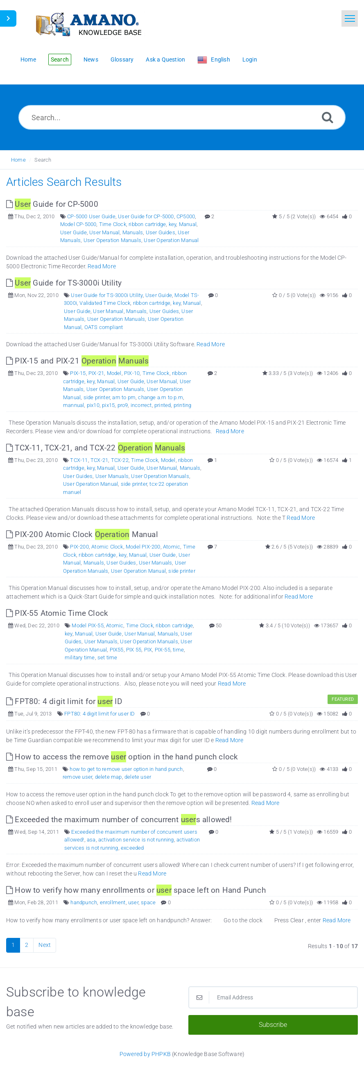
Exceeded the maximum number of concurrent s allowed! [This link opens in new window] (119, 819)
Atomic (171, 547)
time (178, 650)
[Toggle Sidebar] (8, 18)
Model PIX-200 (143, 547)
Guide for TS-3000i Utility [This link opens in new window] (64, 283)
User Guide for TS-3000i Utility (106, 295)
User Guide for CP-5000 (146, 216)
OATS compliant (103, 327)
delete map (108, 777)
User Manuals (112, 476)
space (148, 902)
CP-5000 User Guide (91, 216)
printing (183, 405)
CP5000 (185, 216)
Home (18, 160)
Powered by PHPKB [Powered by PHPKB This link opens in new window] (145, 1054)
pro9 (123, 405)
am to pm (124, 397)
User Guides (160, 232)
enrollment (113, 902)
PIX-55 (162, 650)
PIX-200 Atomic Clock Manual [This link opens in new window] (82, 534)
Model (114, 373)
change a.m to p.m (160, 397)
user (133, 902)
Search (42, 160)
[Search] (327, 117)
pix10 (93, 405)
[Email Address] (273, 997)
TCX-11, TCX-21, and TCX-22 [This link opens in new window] (95, 448)
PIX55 (117, 650)
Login (249, 59)
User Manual (104, 232)
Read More (102, 266)
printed (162, 405)
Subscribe (273, 1025)
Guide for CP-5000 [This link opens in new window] (52, 204)
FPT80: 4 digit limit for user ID (99, 714)
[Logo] (88, 23)
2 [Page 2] (26, 945)
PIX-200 (79, 547)
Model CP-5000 (78, 224)
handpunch (83, 902)
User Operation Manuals (112, 240)
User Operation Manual (171, 240)
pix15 (108, 405)
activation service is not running (136, 840)
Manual (188, 224)
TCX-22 (120, 460)
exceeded (132, 848)
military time (80, 657)
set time (107, 657)
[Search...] (182, 117)
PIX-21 (96, 373)
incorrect (141, 405)
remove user (77, 777)
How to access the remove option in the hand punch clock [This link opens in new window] (122, 756)
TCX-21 (99, 460)
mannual (73, 405)
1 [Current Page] (13, 945)
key (172, 224)
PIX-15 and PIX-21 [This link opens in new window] (77, 361)
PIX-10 (132, 373)
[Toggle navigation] (349, 18)
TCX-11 (79, 460)
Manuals (132, 232)
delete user (137, 777)
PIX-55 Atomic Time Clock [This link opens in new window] (57, 613)
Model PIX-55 (87, 625)
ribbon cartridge (147, 224)
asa (91, 840)
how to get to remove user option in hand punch (126, 769)
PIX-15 (78, 373)
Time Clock (112, 224)
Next (44, 945)
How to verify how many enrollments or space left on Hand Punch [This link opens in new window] (136, 890)
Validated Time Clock (104, 303)
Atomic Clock (107, 547)
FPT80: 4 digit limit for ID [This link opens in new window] (64, 701)
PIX (148, 650)
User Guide (73, 232)
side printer (97, 397)
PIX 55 (133, 650)
